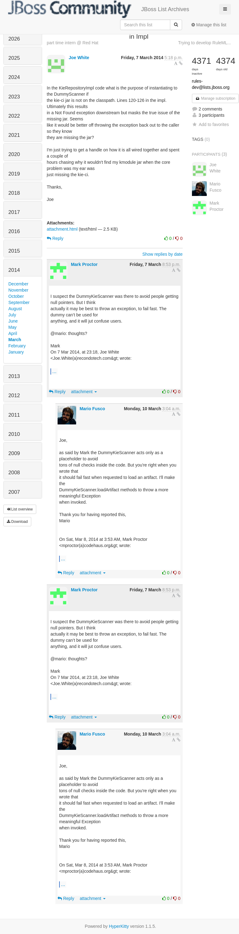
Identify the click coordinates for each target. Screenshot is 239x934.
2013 (14, 376)
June (13, 321)
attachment (84, 391)
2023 (14, 97)
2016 (14, 231)
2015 (14, 251)
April (12, 333)
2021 (14, 135)
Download (17, 521)
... (54, 371)
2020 (14, 154)
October (16, 296)
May (12, 327)
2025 (14, 58)
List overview (20, 509)
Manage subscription (215, 98)
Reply (55, 238)
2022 (14, 116)
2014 (14, 270)
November (18, 290)
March (14, 339)
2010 (14, 434)
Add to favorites (210, 124)
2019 (14, 174)
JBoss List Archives (98, 9)
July (12, 314)
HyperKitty (119, 926)
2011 (14, 415)
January (16, 352)
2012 (14, 395)
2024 (14, 77)
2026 (14, 39)
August (15, 308)
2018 (14, 193)
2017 (14, 212)
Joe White (79, 57)
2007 (14, 492)
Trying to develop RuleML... (204, 42)
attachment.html (62, 229)
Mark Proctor (84, 264)
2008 (14, 473)
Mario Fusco (92, 408)
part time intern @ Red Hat (72, 42)
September (18, 302)
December (18, 283)
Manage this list (208, 24)
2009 (14, 453)
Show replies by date (162, 254)
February (17, 345)
